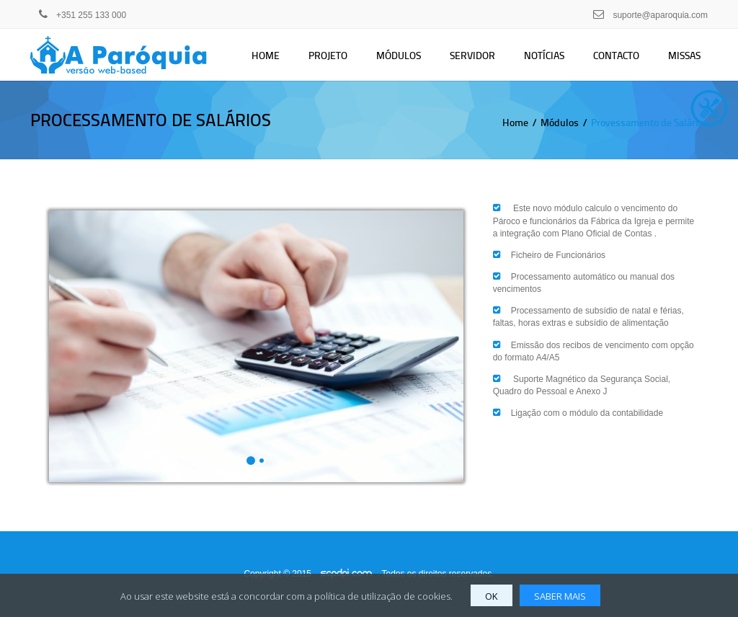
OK (491, 596)
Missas (684, 55)
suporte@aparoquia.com (660, 15)
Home (266, 55)
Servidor (472, 55)
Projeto (327, 55)
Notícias (544, 55)
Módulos (398, 55)
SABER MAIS (560, 596)
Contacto (616, 55)
